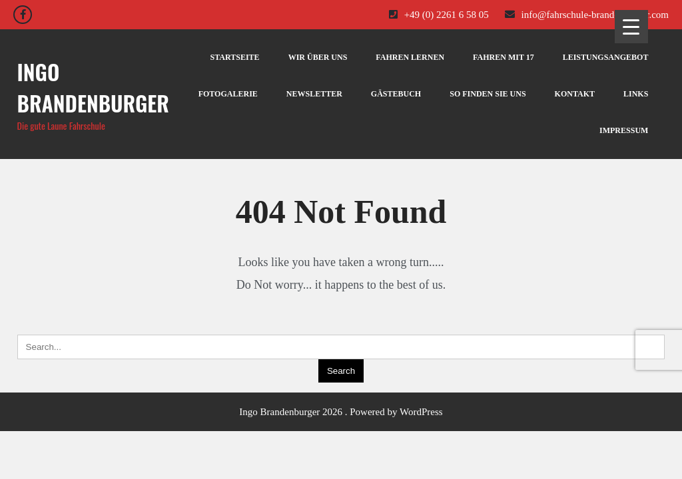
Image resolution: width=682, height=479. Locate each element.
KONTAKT (575, 93)
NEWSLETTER (314, 93)
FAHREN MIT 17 (503, 57)
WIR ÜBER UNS (318, 57)
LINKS (635, 93)
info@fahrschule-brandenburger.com (587, 14)
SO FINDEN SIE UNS (487, 93)
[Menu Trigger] (631, 26)
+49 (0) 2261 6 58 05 (439, 14)
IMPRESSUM (623, 130)
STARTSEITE (235, 57)
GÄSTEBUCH (396, 93)
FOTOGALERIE (228, 93)
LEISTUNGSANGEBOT (606, 57)
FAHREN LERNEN (410, 57)
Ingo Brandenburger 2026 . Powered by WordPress (340, 411)
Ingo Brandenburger (93, 87)
